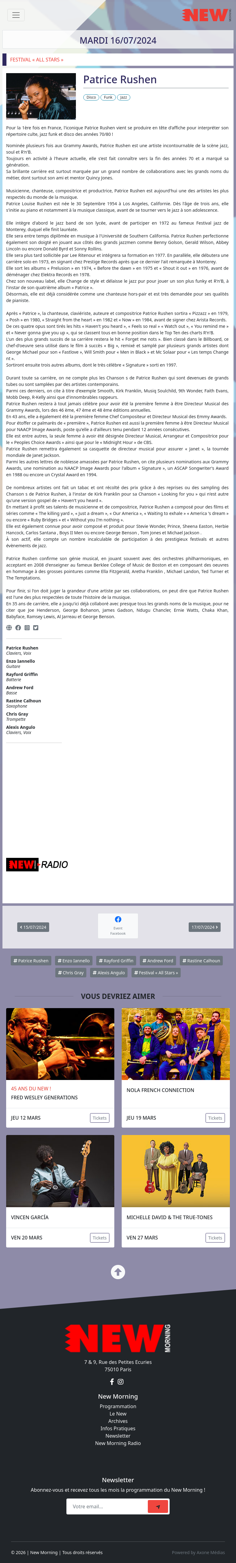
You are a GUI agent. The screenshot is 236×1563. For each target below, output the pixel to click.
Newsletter (117, 1435)
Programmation (118, 1406)
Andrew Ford (158, 961)
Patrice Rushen (31, 961)
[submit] (158, 1506)
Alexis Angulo (109, 973)
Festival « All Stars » (156, 973)
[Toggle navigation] (16, 15)
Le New (117, 1413)
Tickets (100, 1118)
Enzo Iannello (74, 961)
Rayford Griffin (116, 961)
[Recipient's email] (108, 1506)
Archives (118, 1421)
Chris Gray (71, 973)
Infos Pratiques (118, 1428)
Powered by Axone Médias (198, 1552)
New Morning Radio (118, 1443)
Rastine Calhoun (201, 961)
